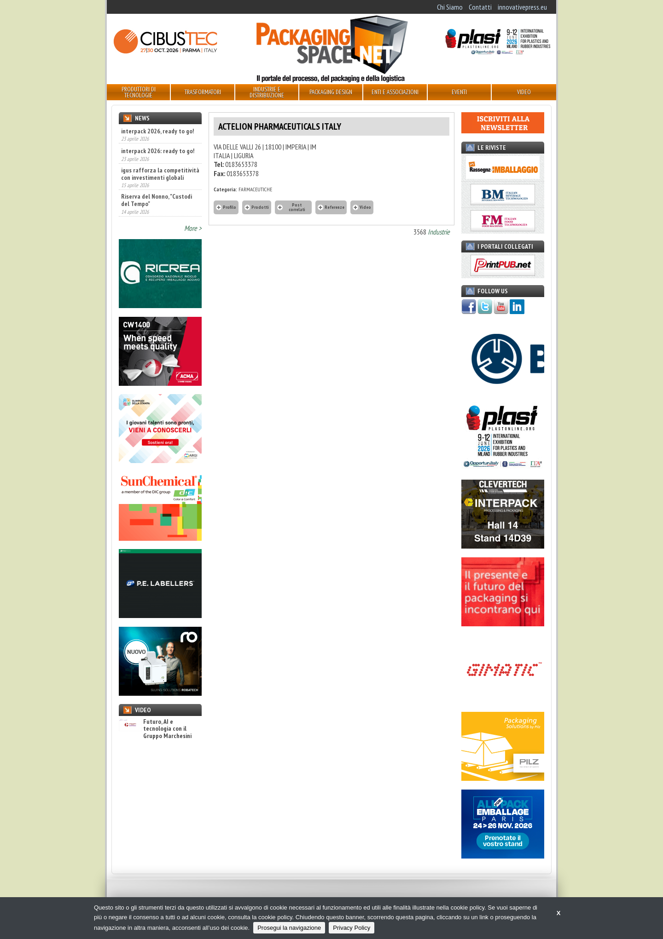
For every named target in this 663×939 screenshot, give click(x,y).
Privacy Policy (351, 927)
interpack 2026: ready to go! (157, 151)
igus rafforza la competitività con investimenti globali (160, 173)
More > (193, 228)
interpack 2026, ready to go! (157, 131)
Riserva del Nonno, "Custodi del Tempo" (156, 200)
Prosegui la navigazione (289, 927)
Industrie (439, 231)
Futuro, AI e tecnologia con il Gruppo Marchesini (155, 728)
